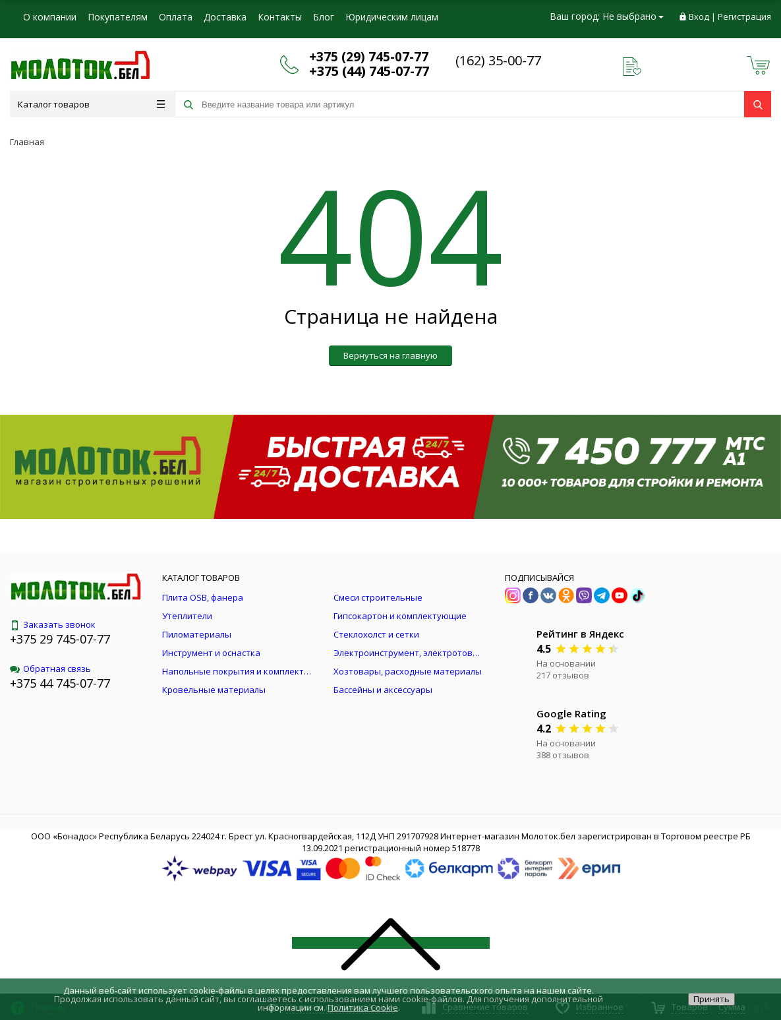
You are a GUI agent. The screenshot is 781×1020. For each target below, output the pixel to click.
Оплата (175, 17)
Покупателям (118, 17)
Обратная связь (50, 669)
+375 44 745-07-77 (60, 683)
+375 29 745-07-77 (60, 639)
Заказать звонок (53, 624)
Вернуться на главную (390, 355)
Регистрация (744, 16)
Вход (699, 16)
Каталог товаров (91, 104)
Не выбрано (633, 16)
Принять (711, 999)
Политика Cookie (363, 1007)
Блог (323, 17)
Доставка (225, 17)
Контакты (280, 17)
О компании (49, 17)
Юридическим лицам (391, 17)
